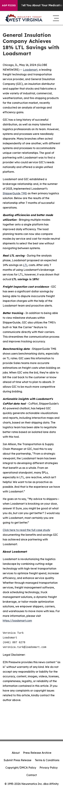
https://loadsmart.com (17, 620)
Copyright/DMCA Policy (20, 767)
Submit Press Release (17, 760)
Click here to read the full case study (26, 530)
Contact (31, 775)
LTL (25, 265)
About (16, 752)
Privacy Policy (48, 767)
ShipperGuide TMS (15, 193)
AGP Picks (9, 5)
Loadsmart (30, 69)
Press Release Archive (37, 752)
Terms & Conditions (47, 760)
